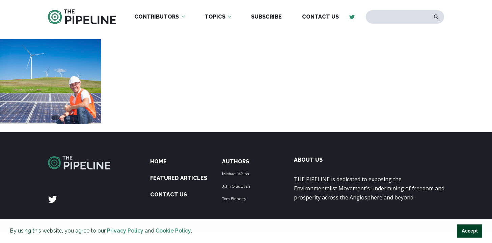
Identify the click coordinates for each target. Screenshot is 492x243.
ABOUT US (308, 160)
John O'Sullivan (236, 186)
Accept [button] (470, 231)
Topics (214, 17)
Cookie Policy (173, 230)
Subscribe (266, 17)
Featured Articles (178, 178)
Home (158, 161)
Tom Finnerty (234, 198)
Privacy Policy (125, 230)
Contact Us (320, 17)
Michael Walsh (235, 173)
